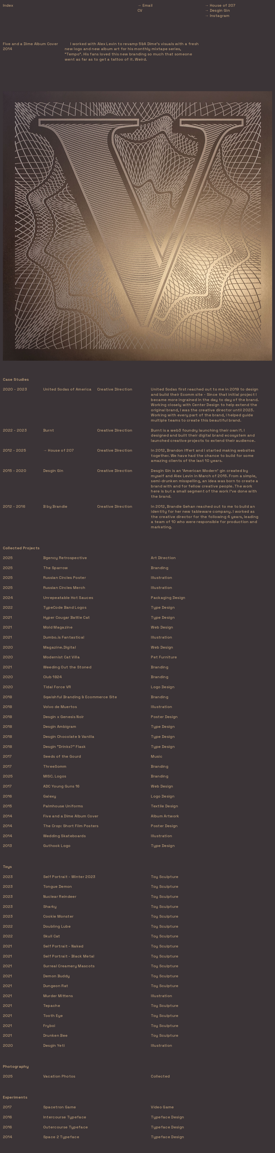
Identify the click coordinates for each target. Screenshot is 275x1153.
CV (140, 10)
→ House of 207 (220, 5)
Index (8, 5)
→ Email (145, 5)
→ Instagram (217, 15)
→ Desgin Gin (217, 10)
